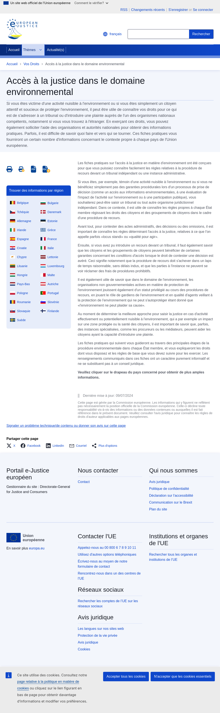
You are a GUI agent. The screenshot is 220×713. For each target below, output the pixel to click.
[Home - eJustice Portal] (21, 29)
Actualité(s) (55, 50)
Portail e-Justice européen (27, 474)
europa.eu (36, 548)
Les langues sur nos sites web (101, 628)
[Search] (201, 34)
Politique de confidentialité (169, 488)
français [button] (112, 34)
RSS (123, 10)
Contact (84, 482)
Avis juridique (159, 482)
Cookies (84, 649)
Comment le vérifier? (91, 3)
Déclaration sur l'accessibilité (171, 495)
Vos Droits (31, 64)
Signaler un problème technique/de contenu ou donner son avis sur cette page (66, 425)
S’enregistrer (178, 10)
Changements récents (148, 10)
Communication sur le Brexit (170, 502)
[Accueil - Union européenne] (25, 537)
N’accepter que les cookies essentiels (182, 676)
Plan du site (158, 509)
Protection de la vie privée (97, 635)
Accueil (14, 50)
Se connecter (203, 10)
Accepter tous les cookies (126, 676)
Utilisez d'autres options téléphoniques (107, 554)
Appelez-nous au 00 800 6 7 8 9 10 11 (107, 547)
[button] (12, 445)
